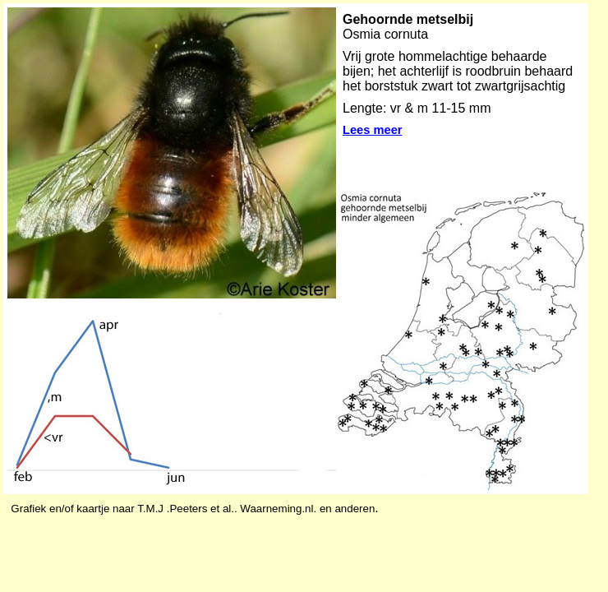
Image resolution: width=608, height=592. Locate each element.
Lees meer (373, 129)
